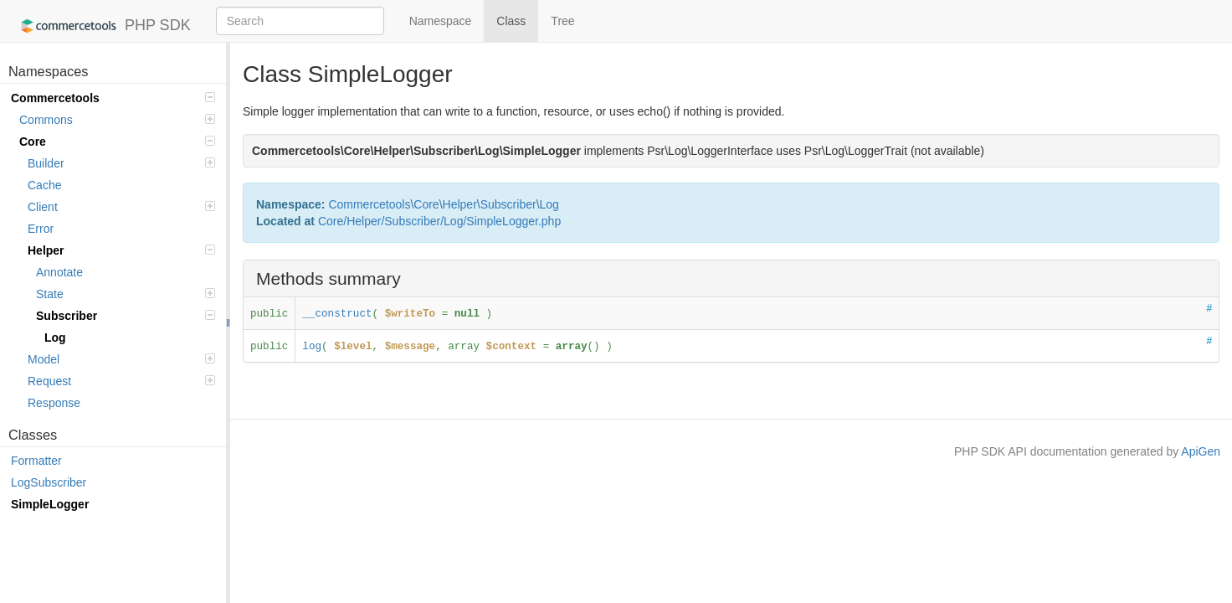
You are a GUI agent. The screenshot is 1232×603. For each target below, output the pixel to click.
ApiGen (1200, 451)
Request (121, 381)
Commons (117, 119)
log (311, 347)
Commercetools (113, 98)
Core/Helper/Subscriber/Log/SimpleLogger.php (439, 221)
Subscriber (125, 315)
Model (121, 359)
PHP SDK (102, 26)
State (125, 294)
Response (54, 403)
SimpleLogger (50, 504)
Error (41, 228)
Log (55, 337)
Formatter (36, 460)
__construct (337, 314)
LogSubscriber (48, 482)
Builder (121, 163)
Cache (44, 185)
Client (121, 207)
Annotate (59, 272)
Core (117, 141)
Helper (121, 250)
